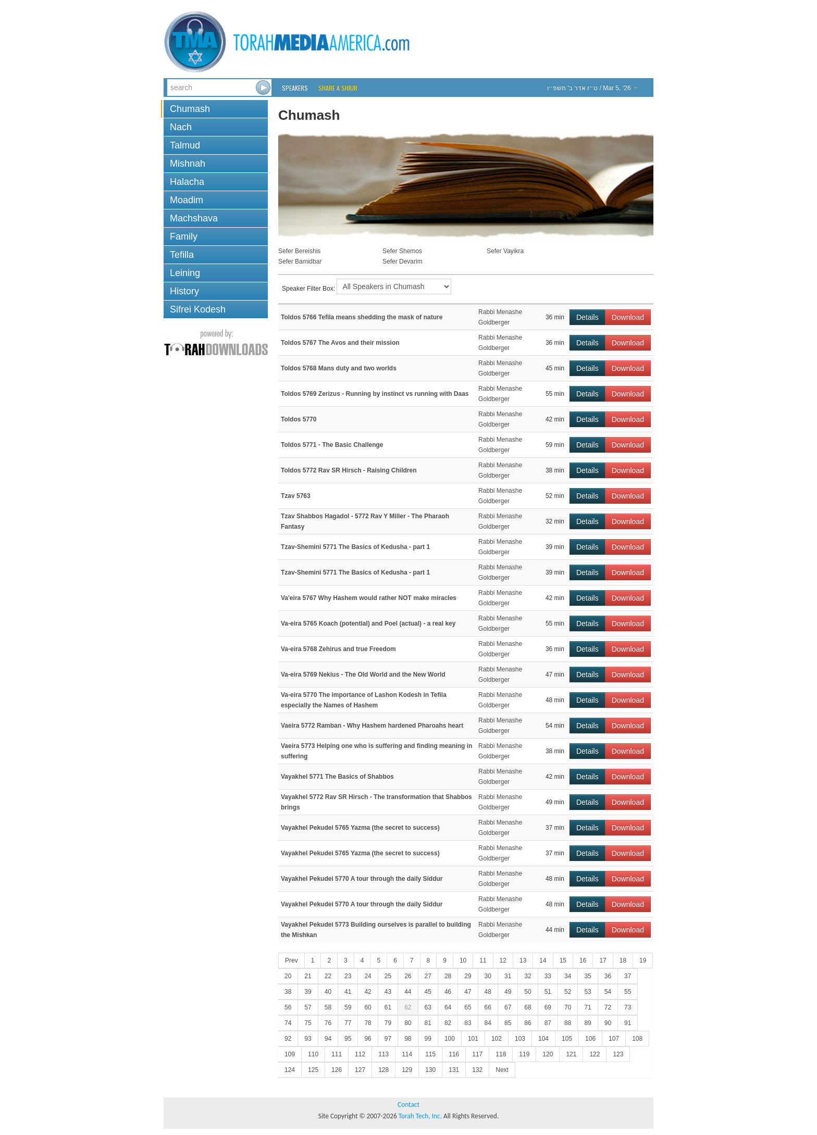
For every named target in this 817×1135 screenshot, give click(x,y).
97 (388, 1038)
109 (289, 1054)
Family (183, 236)
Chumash (190, 109)
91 (627, 1023)
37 (627, 976)
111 (336, 1054)
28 (447, 976)
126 (336, 1070)
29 (467, 976)
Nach (181, 127)
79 (388, 1023)
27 (428, 976)
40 (328, 991)
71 (587, 1007)
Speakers (295, 87)
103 (520, 1038)
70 (567, 1007)
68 (527, 1007)
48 (488, 991)
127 (360, 1070)
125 (313, 1070)
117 (477, 1054)
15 (563, 960)
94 (328, 1038)
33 (547, 976)
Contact (408, 1104)
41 (347, 991)
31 (507, 976)
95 (347, 1038)
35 (587, 976)
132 (477, 1070)
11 (482, 960)
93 (307, 1038)
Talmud (185, 145)
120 (547, 1054)
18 (623, 960)
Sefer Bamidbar (299, 261)
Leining (185, 273)
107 (614, 1038)
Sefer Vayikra (505, 251)
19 (642, 960)
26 (407, 976)
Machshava (194, 218)
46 (447, 991)
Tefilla (182, 255)
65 (467, 1007)
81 (428, 1023)
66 (488, 1007)
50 (527, 991)
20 (287, 976)
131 (454, 1070)
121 (571, 1054)
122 (594, 1054)
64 (447, 1007)
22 (328, 976)
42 (367, 991)
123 (618, 1054)
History (184, 291)
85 (507, 1023)
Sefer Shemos (402, 251)
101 (473, 1038)
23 (347, 976)
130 (430, 1070)
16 (582, 960)
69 (547, 1007)
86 (527, 1023)
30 (488, 976)
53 (587, 991)
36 (607, 976)
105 (567, 1038)
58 (328, 1007)
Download (628, 317)
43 (388, 991)
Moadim (186, 200)
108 (637, 1038)
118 (501, 1054)
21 (307, 976)
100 (449, 1038)
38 (287, 991)
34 (567, 976)
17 (602, 960)
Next (502, 1070)
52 (567, 991)
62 (407, 1007)
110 (313, 1054)
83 (467, 1023)
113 (383, 1054)
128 (383, 1070)
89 (587, 1023)
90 (607, 1023)
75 (307, 1023)
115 (430, 1054)
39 (307, 991)
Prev (291, 960)
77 (347, 1023)
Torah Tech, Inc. (420, 1116)
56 (287, 1007)
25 (388, 976)
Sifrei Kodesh (198, 309)
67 (507, 1007)
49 (507, 991)
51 (547, 991)
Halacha (187, 182)
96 (367, 1038)
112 (360, 1054)
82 (447, 1023)
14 (542, 960)
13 (522, 960)
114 (407, 1054)
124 (289, 1070)
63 (428, 1007)
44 (407, 991)
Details (587, 317)
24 (367, 976)
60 (367, 1007)
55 (627, 991)
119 (524, 1054)
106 (590, 1038)
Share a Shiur (337, 87)
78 (367, 1023)
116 (454, 1054)
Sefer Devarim (402, 261)
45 (428, 991)
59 (347, 1007)
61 (388, 1007)
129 (407, 1070)
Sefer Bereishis (299, 251)
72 (607, 1007)
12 (503, 960)
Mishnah (187, 163)
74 (287, 1023)
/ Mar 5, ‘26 (592, 88)
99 (428, 1038)
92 (287, 1038)
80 (407, 1023)
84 (488, 1023)
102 (496, 1038)
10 (463, 960)
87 (547, 1023)
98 (407, 1038)
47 (467, 991)
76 (328, 1023)
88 (567, 1023)
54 (607, 991)
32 (527, 976)
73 (627, 1007)
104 (543, 1038)
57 (307, 1007)
